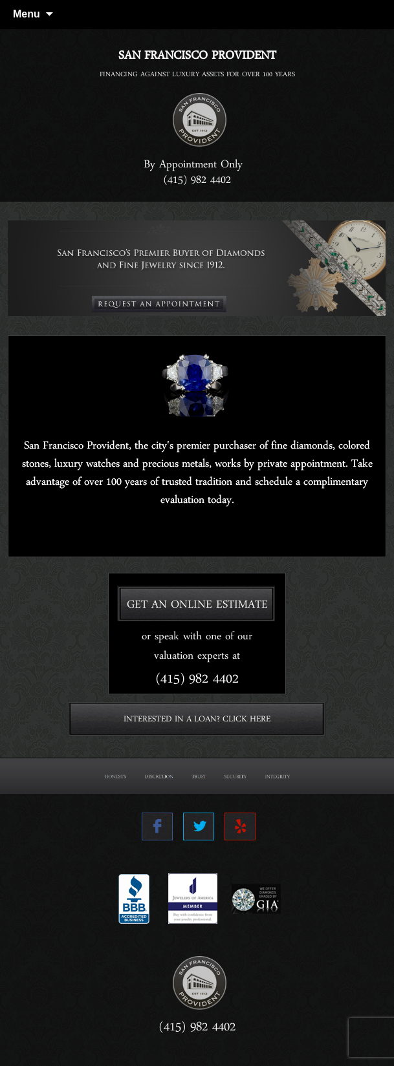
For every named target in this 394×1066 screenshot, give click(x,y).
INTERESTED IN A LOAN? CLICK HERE (197, 721)
